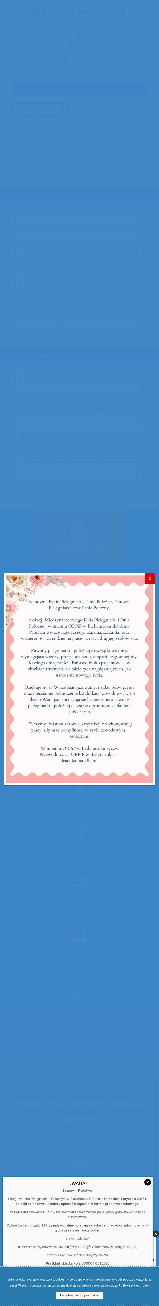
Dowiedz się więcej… (77, 907)
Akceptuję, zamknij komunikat (80, 1295)
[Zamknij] (155, 847)
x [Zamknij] (150, 391)
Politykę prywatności (133, 1285)
